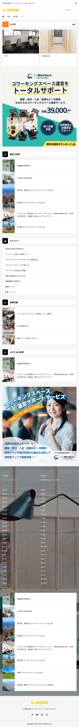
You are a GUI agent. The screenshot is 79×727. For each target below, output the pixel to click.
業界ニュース (10, 292)
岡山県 (4, 555)
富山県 (43, 518)
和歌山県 (44, 547)
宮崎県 (4, 579)
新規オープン (10, 287)
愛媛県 (43, 563)
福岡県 (43, 567)
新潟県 (4, 518)
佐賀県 (4, 571)
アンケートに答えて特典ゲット (17, 254)
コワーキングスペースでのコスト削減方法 (21, 260)
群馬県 (43, 506)
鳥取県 (4, 551)
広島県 (43, 555)
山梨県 (4, 526)
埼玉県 (4, 510)
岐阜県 (4, 530)
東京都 (4, 514)
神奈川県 (44, 514)
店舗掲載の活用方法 (12, 281)
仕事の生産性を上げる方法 (15, 276)
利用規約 (44, 476)
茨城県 (43, 502)
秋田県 (4, 498)
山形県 (43, 498)
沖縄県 (4, 583)
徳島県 (43, 559)
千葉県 (43, 510)
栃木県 (4, 506)
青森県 (43, 490)
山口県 (4, 559)
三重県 (43, 534)
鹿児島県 (44, 579)
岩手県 (4, 494)
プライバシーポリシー (9, 480)
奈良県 (4, 547)
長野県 (43, 526)
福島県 (4, 502)
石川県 (4, 522)
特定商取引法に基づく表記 (49, 480)
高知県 (4, 567)
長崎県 (43, 571)
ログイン (69, 10)
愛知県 (4, 534)
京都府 (43, 538)
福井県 (43, 522)
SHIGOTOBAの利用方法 (14, 249)
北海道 (4, 490)
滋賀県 (4, 538)
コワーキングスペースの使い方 (17, 265)
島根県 (43, 551)
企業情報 (5, 476)
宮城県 (43, 494)
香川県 (4, 563)
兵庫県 (43, 542)
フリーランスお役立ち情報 (15, 270)
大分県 (43, 575)
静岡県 (43, 530)
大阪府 (4, 542)
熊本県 (4, 575)
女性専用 (44, 583)
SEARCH (76, 3)
